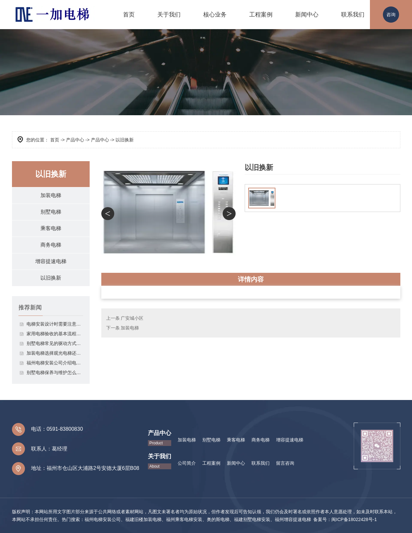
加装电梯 (50, 195)
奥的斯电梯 (218, 519)
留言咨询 (285, 463)
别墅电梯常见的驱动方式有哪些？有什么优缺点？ (55, 343)
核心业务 (215, 14)
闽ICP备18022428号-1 (354, 519)
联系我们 (352, 14)
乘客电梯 (50, 228)
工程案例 (261, 14)
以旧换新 (50, 278)
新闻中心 (306, 14)
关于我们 (169, 14)
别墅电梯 (50, 212)
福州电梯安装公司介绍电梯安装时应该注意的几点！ (55, 362)
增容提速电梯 (50, 261)
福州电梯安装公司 (102, 519)
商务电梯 (50, 245)
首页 (129, 14)
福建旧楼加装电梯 (143, 519)
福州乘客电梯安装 (184, 519)
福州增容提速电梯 (293, 519)
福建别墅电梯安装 (252, 519)
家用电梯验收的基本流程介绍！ (55, 333)
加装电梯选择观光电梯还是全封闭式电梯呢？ (55, 353)
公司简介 (187, 463)
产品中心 (75, 139)
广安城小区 (132, 318)
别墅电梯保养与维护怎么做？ (55, 372)
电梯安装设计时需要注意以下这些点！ (55, 324)
